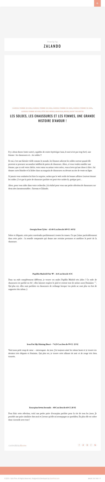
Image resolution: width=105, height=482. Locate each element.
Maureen (23, 445)
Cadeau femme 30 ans (42, 108)
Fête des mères (48, 111)
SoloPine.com (54, 478)
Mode (66, 111)
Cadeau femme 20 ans (22, 108)
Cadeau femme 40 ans (62, 108)
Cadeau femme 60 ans (31, 111)
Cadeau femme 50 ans (82, 108)
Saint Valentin (77, 111)
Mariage (59, 111)
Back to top (94, 478)
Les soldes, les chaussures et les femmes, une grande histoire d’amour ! (52, 118)
